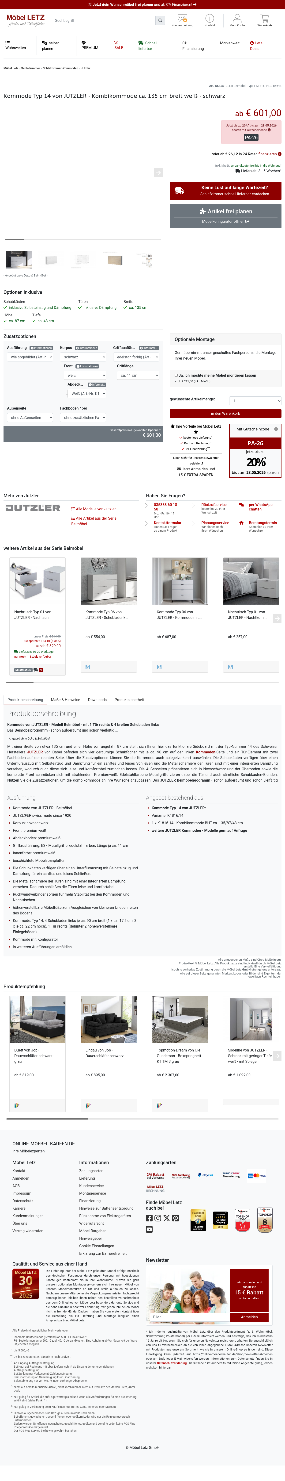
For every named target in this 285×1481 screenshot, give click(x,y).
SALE (118, 45)
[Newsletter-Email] (190, 1332)
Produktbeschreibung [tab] (25, 715)
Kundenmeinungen (28, 1231)
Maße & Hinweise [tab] (65, 715)
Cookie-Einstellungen (96, 1261)
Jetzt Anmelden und (196, 487)
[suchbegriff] (104, 20)
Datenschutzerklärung (172, 1378)
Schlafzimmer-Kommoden (60, 68)
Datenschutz (22, 1216)
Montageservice (92, 1209)
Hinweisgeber (90, 1254)
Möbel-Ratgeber (92, 1246)
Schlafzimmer (30, 68)
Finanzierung (90, 1216)
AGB (16, 1201)
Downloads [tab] (97, 715)
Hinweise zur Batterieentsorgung (106, 1224)
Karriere (19, 1224)
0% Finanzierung (193, 46)
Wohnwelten (15, 45)
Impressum (21, 1209)
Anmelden (20, 1194)
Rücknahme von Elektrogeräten (105, 1231)
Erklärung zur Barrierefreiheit (103, 1269)
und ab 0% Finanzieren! (142, 4)
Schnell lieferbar (147, 45)
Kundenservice (91, 1201)
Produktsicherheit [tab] (129, 715)
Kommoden (205, 767)
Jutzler (85, 68)
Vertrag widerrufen (27, 1246)
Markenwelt (230, 43)
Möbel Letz (11, 68)
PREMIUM (90, 45)
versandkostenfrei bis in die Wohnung (256, 181)
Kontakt (18, 1186)
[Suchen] (160, 20)
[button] (209, 20)
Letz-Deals (256, 45)
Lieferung (87, 1194)
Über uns (19, 1239)
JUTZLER (35, 767)
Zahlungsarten (91, 1186)
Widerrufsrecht (91, 1239)
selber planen (50, 45)
